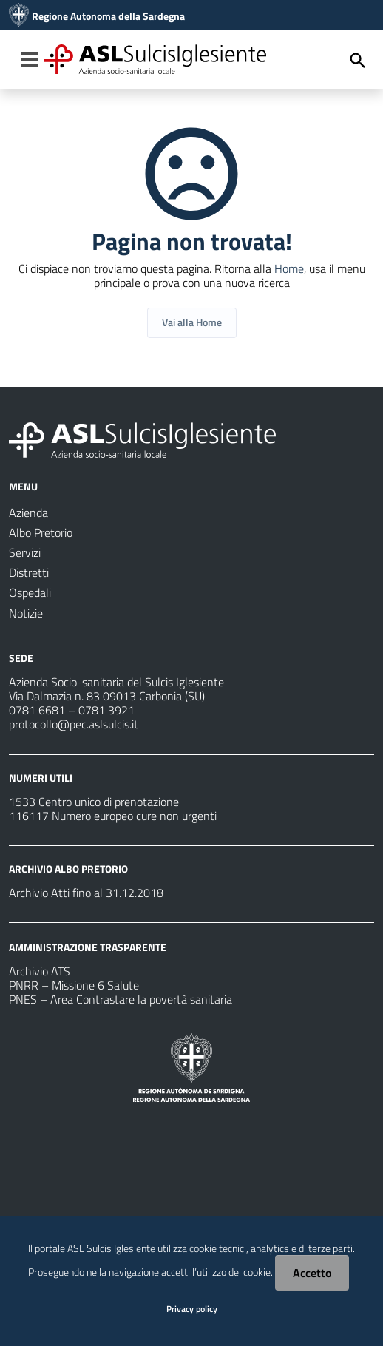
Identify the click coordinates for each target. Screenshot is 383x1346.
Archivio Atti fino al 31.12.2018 (86, 893)
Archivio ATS (39, 971)
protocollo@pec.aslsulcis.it (73, 724)
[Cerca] (358, 60)
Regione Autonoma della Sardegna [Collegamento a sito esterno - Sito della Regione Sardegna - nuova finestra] (108, 16)
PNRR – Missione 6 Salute (74, 985)
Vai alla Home (192, 322)
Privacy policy (191, 1309)
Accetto (312, 1273)
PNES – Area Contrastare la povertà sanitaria (120, 999)
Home (289, 268)
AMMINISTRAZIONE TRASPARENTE (87, 947)
